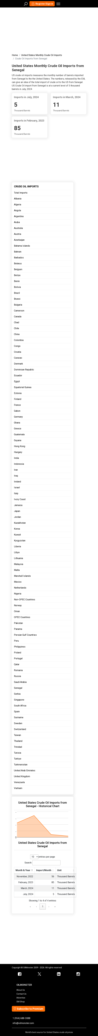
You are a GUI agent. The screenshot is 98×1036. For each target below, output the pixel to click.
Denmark (18, 363)
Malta (17, 570)
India (16, 458)
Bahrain (17, 251)
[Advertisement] (49, 30)
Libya (16, 552)
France (17, 405)
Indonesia (19, 464)
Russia (17, 676)
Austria (17, 234)
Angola (17, 210)
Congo (17, 346)
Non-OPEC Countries (24, 599)
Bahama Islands (22, 245)
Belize (17, 275)
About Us (20, 990)
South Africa (20, 705)
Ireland (17, 481)
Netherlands (20, 587)
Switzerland (20, 729)
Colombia (19, 340)
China (16, 334)
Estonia (18, 393)
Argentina (19, 216)
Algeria (17, 204)
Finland (17, 399)
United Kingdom (22, 776)
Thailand (18, 741)
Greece (17, 428)
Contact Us (21, 994)
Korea (17, 528)
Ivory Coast (20, 499)
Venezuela (19, 782)
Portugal (18, 658)
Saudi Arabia (20, 682)
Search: (28, 862)
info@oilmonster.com (23, 1023)
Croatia (17, 352)
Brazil (17, 293)
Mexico (18, 581)
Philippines (19, 646)
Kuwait (17, 534)
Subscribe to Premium (28, 1008)
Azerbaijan (19, 240)
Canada (17, 316)
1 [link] (42, 906)
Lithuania (18, 558)
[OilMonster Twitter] (39, 974)
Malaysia (18, 564)
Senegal (18, 688)
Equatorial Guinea (22, 387)
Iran (16, 469)
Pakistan (18, 623)
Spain (17, 711)
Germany (18, 416)
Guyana (17, 440)
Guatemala (19, 434)
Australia (18, 228)
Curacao (18, 357)
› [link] (48, 906)
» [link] (55, 906)
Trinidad (18, 747)
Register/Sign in (42, 4)
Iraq (16, 475)
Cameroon (19, 310)
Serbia (17, 693)
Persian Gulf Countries (25, 635)
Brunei (17, 298)
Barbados (19, 257)
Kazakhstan (20, 523)
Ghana (17, 422)
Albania (17, 198)
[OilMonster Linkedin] (59, 974)
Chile (16, 328)
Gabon (17, 411)
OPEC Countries (22, 617)
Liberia (17, 546)
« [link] (30, 906)
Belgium (18, 269)
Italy (16, 493)
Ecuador (18, 375)
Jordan (17, 517)
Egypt (17, 381)
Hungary (18, 452)
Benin (17, 281)
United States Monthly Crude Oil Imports (41, 55)
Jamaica (18, 505)
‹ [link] (36, 906)
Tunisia (17, 752)
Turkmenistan (20, 764)
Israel (17, 487)
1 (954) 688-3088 (21, 1018)
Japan (17, 511)
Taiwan (17, 735)
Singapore (19, 699)
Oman (17, 611)
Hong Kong (19, 446)
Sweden (18, 723)
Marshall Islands (22, 576)
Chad (16, 322)
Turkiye (17, 758)
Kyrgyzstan (19, 540)
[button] (32, 870)
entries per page (46, 856)
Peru (16, 640)
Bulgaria (18, 304)
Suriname (18, 717)
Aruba (17, 222)
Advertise (20, 998)
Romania (18, 670)
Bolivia (17, 287)
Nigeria (17, 593)
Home (15, 55)
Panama (18, 629)
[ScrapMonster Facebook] (20, 974)
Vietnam (18, 788)
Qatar (16, 664)
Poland (17, 652)
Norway (18, 605)
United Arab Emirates (24, 770)
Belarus (18, 263)
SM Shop (20, 1001)
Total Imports (20, 192)
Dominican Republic (24, 369)
